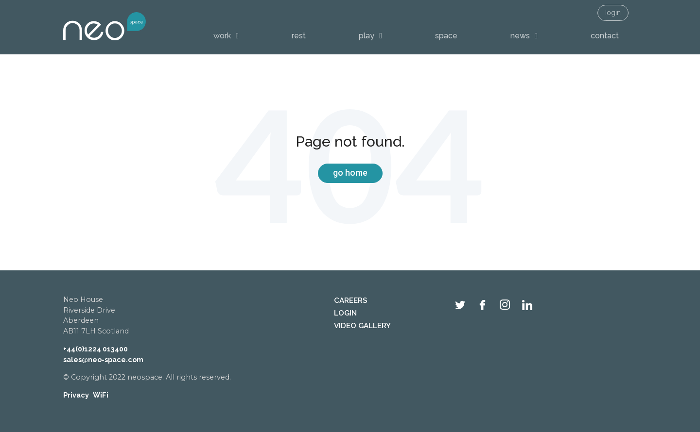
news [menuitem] (520, 35)
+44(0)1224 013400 (95, 349)
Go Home (350, 173)
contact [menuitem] (605, 35)
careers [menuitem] (351, 300)
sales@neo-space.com (103, 359)
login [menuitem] (613, 12)
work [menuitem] (222, 35)
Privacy (76, 395)
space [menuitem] (446, 35)
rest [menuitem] (299, 35)
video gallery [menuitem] (362, 325)
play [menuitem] (366, 35)
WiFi (100, 395)
